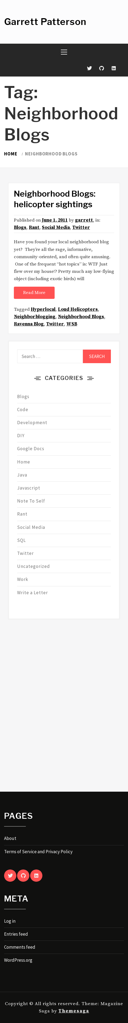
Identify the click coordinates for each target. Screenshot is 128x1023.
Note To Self (31, 501)
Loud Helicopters (78, 309)
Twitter (81, 228)
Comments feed (19, 947)
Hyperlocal (43, 309)
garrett (84, 220)
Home (23, 462)
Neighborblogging (34, 317)
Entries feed (16, 934)
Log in (9, 921)
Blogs (20, 228)
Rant (34, 228)
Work (22, 579)
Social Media (56, 228)
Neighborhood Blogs (81, 317)
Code (22, 410)
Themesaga (73, 1011)
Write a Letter (32, 593)
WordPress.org (18, 960)
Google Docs (30, 449)
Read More (34, 293)
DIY (20, 436)
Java (22, 475)
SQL (21, 540)
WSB (71, 324)
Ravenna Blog (29, 324)
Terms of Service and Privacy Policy (38, 852)
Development (32, 423)
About (10, 838)
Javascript (28, 488)
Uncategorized (33, 566)
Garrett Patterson (45, 21)
